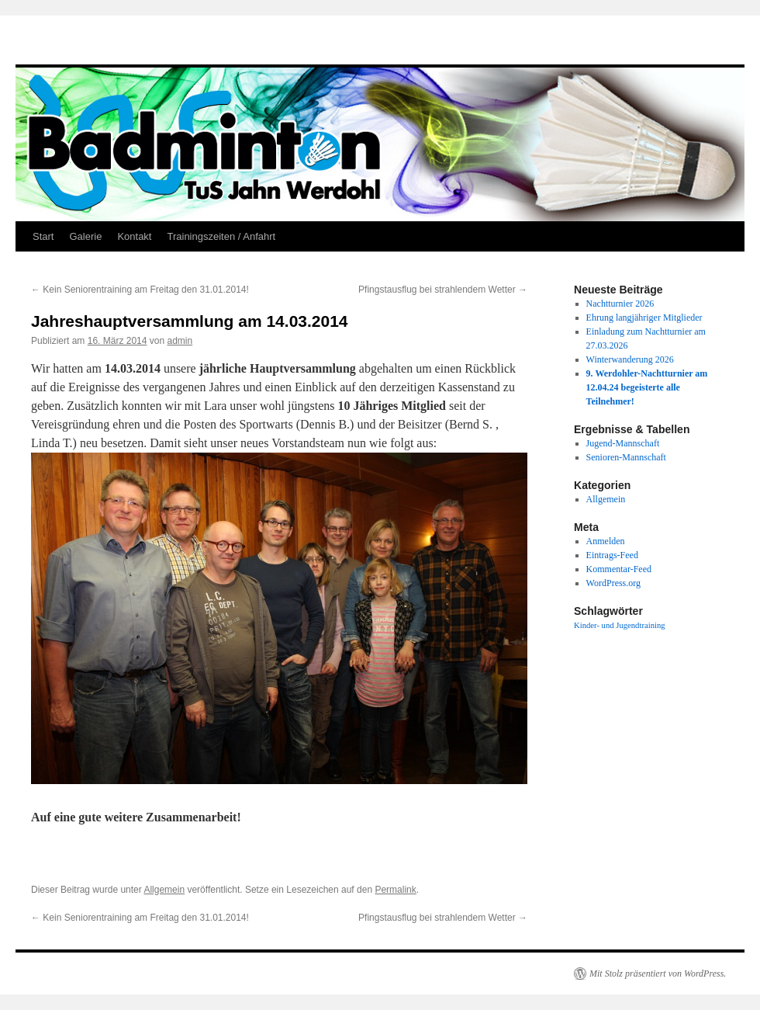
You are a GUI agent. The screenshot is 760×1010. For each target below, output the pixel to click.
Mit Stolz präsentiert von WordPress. (657, 973)
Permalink (395, 889)
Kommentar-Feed (618, 569)
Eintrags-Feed (612, 555)
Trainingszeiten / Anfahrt (221, 236)
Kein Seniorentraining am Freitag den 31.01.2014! (140, 289)
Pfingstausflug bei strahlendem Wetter (442, 289)
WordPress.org (613, 583)
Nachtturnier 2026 (620, 303)
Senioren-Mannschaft (626, 457)
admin (179, 340)
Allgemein (164, 889)
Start (43, 236)
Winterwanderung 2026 (630, 359)
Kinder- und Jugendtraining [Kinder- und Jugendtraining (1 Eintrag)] (619, 625)
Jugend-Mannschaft (623, 443)
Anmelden (605, 541)
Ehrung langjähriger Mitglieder (644, 317)
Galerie (85, 236)
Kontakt (134, 236)
